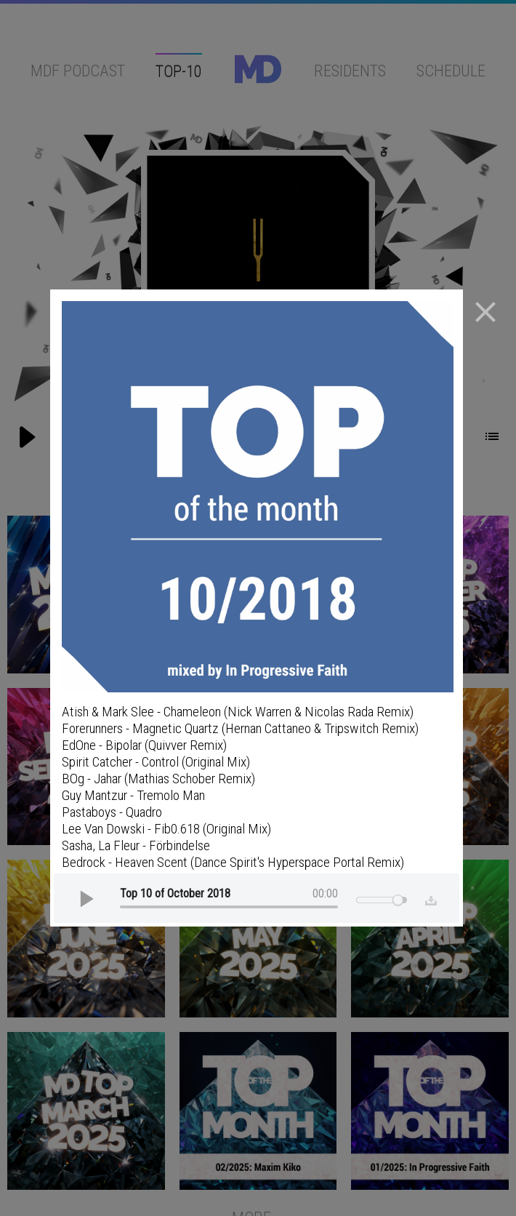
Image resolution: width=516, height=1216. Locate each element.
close (485, 312)
